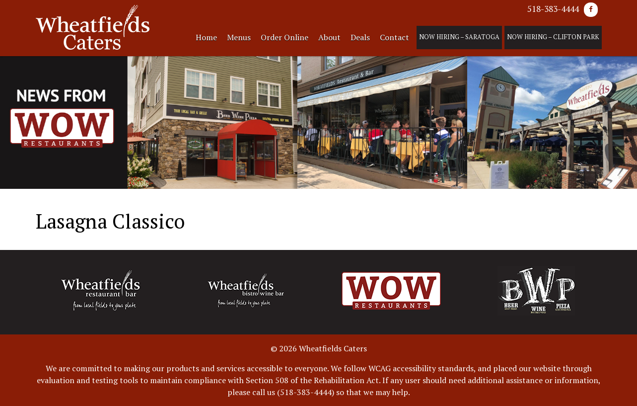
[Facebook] (591, 9)
